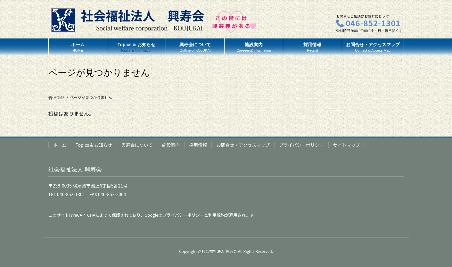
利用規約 (216, 215)
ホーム (60, 145)
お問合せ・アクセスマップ (243, 145)
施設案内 (171, 145)
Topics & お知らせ (94, 145)
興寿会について (137, 145)
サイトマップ (346, 145)
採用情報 (198, 145)
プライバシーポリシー (301, 145)
